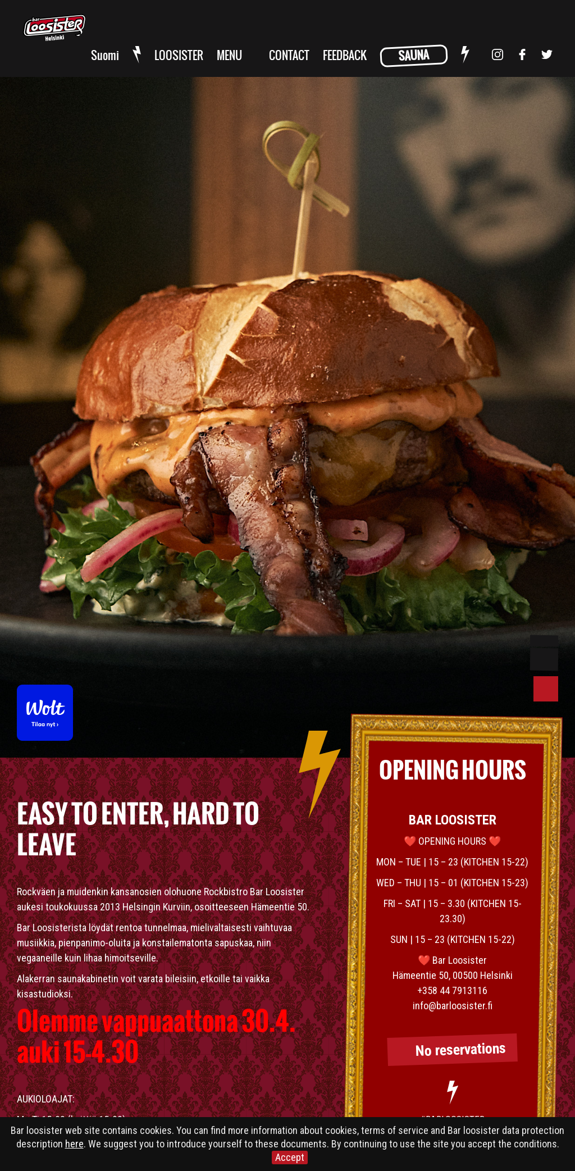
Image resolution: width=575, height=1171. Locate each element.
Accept (289, 1157)
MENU (229, 55)
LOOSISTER (178, 55)
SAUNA (413, 56)
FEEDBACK (345, 55)
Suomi (105, 55)
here (74, 1144)
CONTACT (289, 55)
